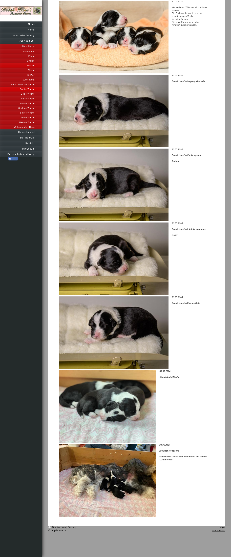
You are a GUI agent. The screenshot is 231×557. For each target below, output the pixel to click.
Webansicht (218, 530)
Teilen (13, 159)
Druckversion (57, 527)
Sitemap (72, 527)
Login (222, 527)
